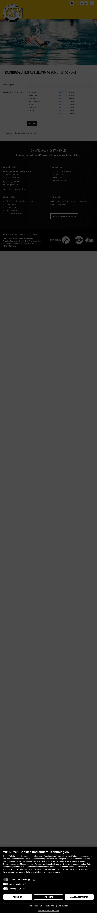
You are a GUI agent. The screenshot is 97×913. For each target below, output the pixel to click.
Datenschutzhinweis (47, 906)
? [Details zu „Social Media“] (26, 884)
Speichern (49, 897)
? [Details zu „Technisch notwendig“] (33, 880)
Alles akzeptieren (79, 897)
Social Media (15, 884)
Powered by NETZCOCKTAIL (48, 910)
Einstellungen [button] (62, 906)
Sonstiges (14, 889)
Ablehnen (17, 897)
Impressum (33, 906)
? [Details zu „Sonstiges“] (23, 889)
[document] (48, 863)
